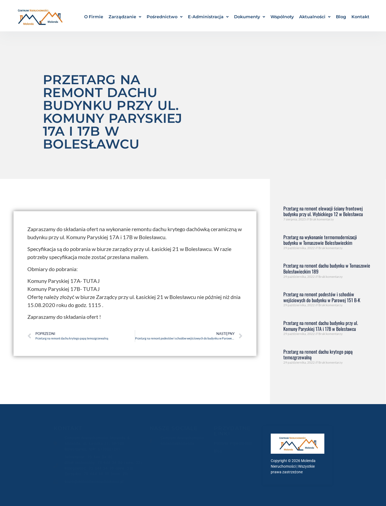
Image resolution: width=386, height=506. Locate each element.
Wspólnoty (282, 16)
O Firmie (93, 16)
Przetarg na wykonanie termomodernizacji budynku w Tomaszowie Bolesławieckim (320, 240)
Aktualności (315, 16)
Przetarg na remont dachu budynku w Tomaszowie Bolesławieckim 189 (326, 268)
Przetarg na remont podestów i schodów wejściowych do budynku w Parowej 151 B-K (321, 297)
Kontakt (360, 16)
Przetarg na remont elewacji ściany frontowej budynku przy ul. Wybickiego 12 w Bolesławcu (323, 211)
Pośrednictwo (165, 16)
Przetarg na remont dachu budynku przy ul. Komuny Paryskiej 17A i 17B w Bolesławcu (320, 325)
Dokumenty (249, 16)
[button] (125, 17)
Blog (341, 16)
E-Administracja (208, 16)
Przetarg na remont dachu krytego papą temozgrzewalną (317, 354)
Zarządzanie (125, 16)
